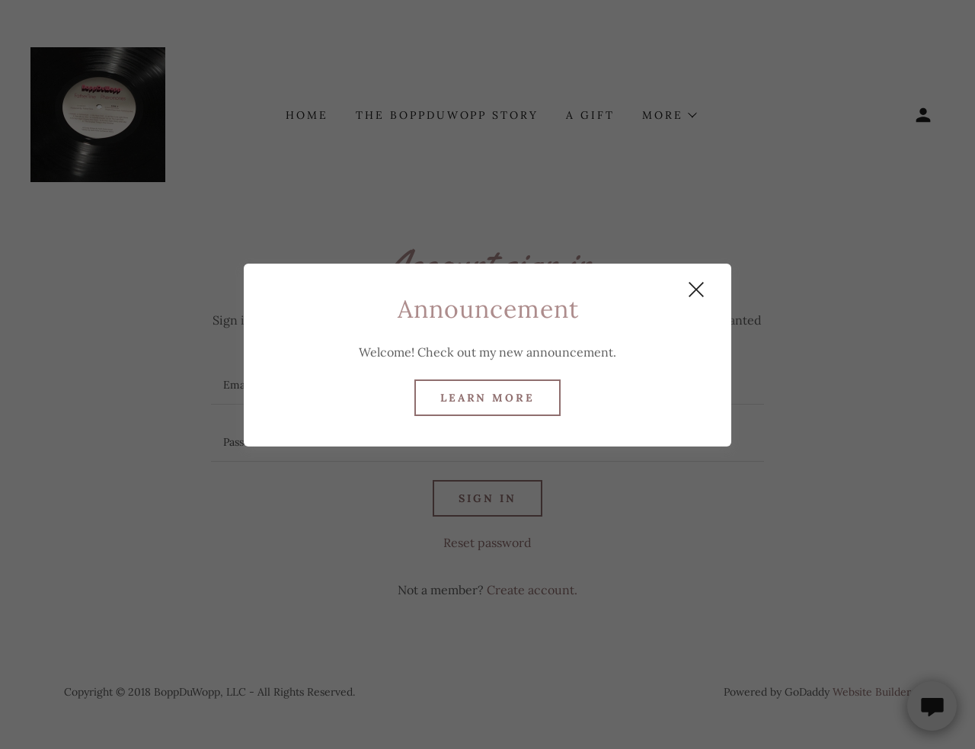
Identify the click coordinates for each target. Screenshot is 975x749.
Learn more (487, 398)
